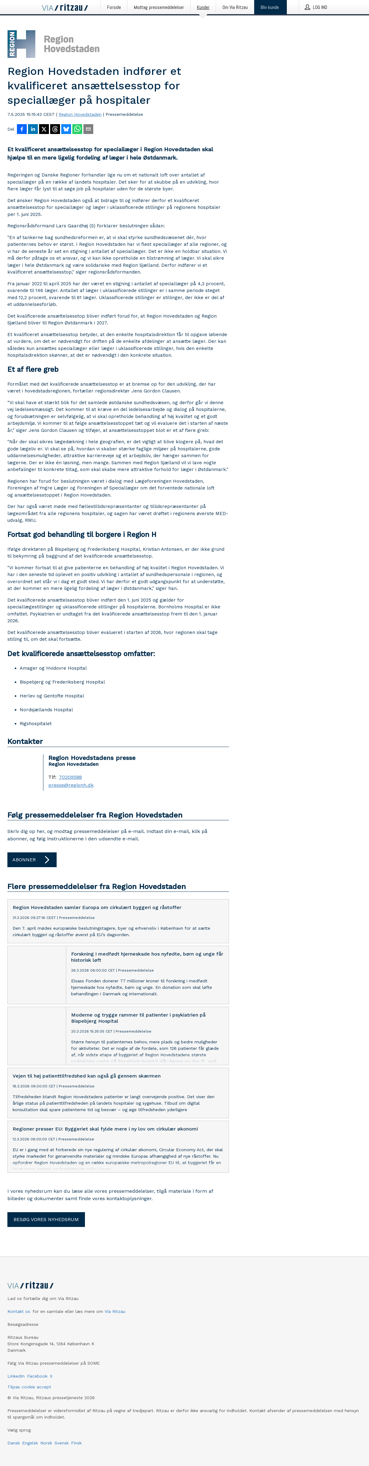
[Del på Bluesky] (66, 129)
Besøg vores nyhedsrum (46, 1219)
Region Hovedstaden (80, 114)
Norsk (46, 1442)
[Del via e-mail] (88, 129)
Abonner (32, 859)
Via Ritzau (115, 1311)
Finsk (76, 1442)
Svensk (61, 1442)
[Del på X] (44, 129)
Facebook (37, 1376)
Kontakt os (18, 1311)
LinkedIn (16, 1376)
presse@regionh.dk (71, 785)
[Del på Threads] (55, 129)
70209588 (70, 777)
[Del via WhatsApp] (77, 129)
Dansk (13, 1442)
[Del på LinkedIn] (33, 129)
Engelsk (30, 1442)
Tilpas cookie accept (29, 1386)
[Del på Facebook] (22, 129)
